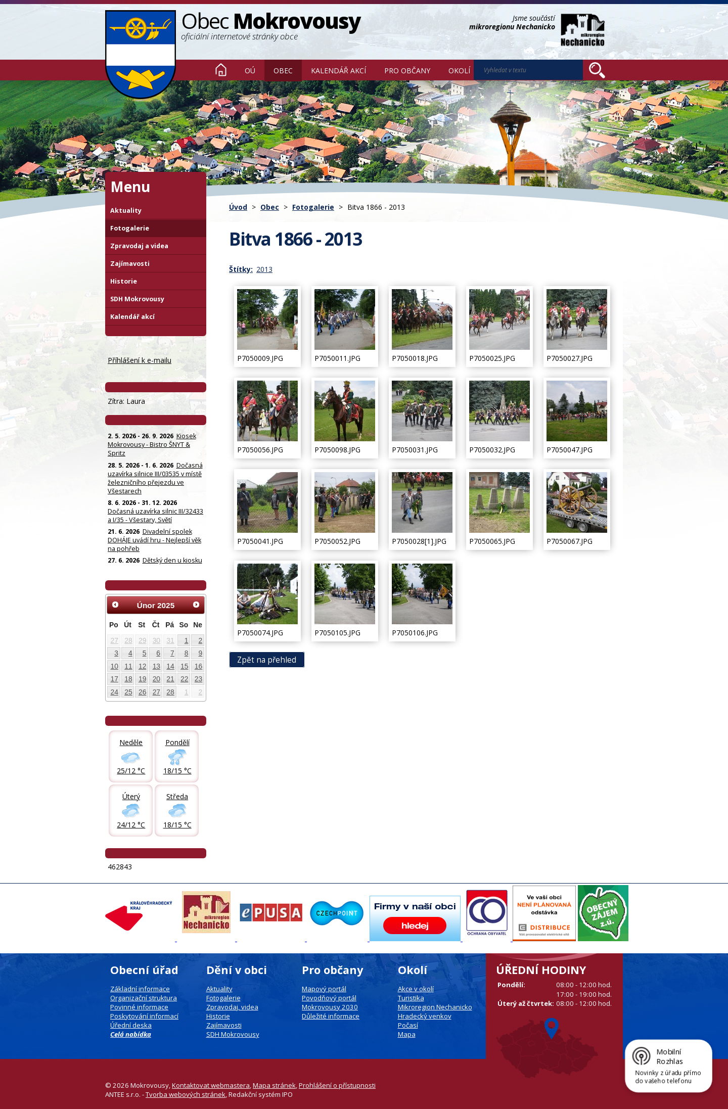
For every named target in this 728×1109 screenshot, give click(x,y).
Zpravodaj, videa (232, 1006)
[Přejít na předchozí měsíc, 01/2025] (115, 604)
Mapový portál (324, 988)
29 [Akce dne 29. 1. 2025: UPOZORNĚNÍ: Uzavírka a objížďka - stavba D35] (142, 640)
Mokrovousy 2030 (330, 1006)
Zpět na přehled (266, 659)
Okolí (459, 70)
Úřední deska (131, 1025)
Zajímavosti (130, 263)
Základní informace (140, 988)
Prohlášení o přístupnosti (337, 1085)
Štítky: (241, 269)
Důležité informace (330, 1016)
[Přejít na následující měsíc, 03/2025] (196, 604)
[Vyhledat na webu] (528, 70)
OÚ (250, 70)
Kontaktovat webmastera (211, 1085)
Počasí (408, 1025)
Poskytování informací (144, 1016)
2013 (264, 269)
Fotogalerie (313, 207)
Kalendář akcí (338, 70)
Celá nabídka (130, 1034)
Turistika (411, 997)
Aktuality (126, 210)
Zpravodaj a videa (139, 246)
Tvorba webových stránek (185, 1094)
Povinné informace (139, 1006)
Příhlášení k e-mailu (139, 360)
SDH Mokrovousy (137, 299)
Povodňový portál (329, 997)
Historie (123, 281)
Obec (283, 70)
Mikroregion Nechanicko (435, 1006)
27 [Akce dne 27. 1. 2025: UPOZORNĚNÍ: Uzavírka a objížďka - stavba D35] (114, 640)
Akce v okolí (416, 988)
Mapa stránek (274, 1085)
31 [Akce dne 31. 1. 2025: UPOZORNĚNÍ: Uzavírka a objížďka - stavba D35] (170, 640)
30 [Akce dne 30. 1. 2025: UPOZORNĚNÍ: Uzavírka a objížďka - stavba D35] (156, 640)
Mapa (407, 1034)
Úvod (221, 70)
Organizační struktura (143, 997)
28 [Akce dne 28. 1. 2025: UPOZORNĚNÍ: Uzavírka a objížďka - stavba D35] (128, 640)
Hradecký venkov (424, 1016)
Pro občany (407, 70)
